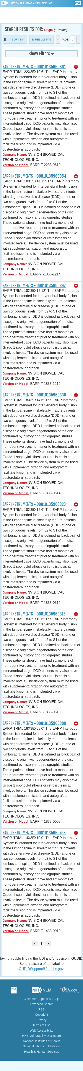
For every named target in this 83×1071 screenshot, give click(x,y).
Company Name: (15, 154)
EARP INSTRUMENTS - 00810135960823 (34, 504)
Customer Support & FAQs (42, 999)
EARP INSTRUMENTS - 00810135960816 (34, 614)
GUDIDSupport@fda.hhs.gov (41, 969)
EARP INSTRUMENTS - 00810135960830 (34, 395)
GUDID (41, 15)
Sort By (17, 39)
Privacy (42, 1020)
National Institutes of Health (41, 1041)
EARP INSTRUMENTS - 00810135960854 (34, 176)
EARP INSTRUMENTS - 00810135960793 (34, 832)
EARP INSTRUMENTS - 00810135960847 (34, 285)
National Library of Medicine (31, 3)
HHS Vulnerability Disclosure (41, 1035)
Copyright (41, 1014)
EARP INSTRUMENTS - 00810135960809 (34, 723)
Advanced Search (41, 1004)
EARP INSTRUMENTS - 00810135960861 (34, 66)
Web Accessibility (41, 1030)
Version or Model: (16, 165)
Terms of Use (41, 1025)
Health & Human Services (41, 1051)
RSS (41, 1009)
